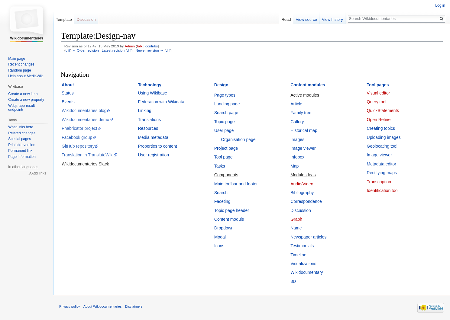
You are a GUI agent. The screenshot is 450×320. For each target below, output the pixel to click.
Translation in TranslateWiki (87, 154)
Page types (224, 95)
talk (139, 46)
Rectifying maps (382, 172)
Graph (296, 219)
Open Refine (379, 119)
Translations (149, 119)
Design (221, 84)
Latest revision (113, 50)
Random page (19, 70)
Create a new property (26, 100)
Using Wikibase (152, 93)
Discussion (300, 210)
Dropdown (224, 228)
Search (221, 192)
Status (68, 93)
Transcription (379, 181)
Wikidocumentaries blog (84, 110)
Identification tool (383, 190)
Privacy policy (69, 306)
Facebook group (77, 137)
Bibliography (302, 192)
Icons (219, 245)
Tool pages (378, 84)
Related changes (21, 133)
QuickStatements (383, 110)
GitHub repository (78, 146)
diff (68, 50)
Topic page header (231, 210)
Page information (22, 157)
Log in (440, 5)
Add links (38, 173)
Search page (226, 112)
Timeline (298, 254)
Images (297, 139)
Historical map (303, 130)
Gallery (297, 121)
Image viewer (303, 148)
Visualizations (303, 263)
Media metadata (153, 137)
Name (296, 228)
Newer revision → (149, 50)
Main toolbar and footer (236, 183)
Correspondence (306, 201)
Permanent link (20, 151)
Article (296, 103)
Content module (229, 219)
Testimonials (302, 245)
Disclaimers (134, 306)
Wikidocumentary (306, 272)
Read (286, 19)
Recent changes (21, 64)
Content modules (307, 84)
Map (294, 166)
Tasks (219, 166)
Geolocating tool (382, 146)
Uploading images (384, 137)
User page (224, 130)
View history (332, 19)
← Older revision (85, 50)
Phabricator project (79, 128)
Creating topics (381, 128)
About (68, 84)
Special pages (19, 139)
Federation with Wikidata (161, 101)
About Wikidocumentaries (102, 306)
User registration (153, 154)
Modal (220, 237)
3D (293, 281)
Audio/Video (301, 183)
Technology (149, 84)
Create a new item (22, 94)
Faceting (222, 201)
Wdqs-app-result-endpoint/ (22, 108)
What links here (20, 127)
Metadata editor (381, 164)
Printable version (21, 145)
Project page (226, 148)
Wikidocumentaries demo (85, 119)
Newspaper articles (308, 237)
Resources (148, 128)
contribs (151, 46)
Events (68, 101)
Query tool (377, 101)
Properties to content (157, 146)
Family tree (300, 112)
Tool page (223, 157)
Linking (144, 110)
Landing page (227, 103)
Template (64, 19)
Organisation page (238, 139)
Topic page (224, 121)
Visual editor (378, 93)
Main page (16, 58)
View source (306, 19)
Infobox (297, 157)
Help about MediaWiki (26, 76)
